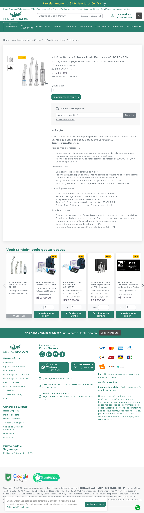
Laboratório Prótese (51, 9)
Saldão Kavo (9, 390)
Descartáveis (43, 26)
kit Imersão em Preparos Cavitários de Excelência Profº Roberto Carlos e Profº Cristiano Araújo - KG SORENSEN (128, 284)
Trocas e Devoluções (13, 423)
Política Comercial (12, 419)
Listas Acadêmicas (80, 9)
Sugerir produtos (110, 333)
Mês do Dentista (11, 382)
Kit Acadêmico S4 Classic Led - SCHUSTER (72, 284)
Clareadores (70, 26)
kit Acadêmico (10, 370)
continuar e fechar (95, 504)
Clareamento (9, 362)
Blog (103, 9)
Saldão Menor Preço (13, 394)
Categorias (10, 27)
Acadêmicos (18, 40)
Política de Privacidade (18, 507)
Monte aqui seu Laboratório (16, 378)
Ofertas (126, 9)
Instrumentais (102, 26)
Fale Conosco (24, 9)
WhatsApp (36, 9)
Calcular (129, 115)
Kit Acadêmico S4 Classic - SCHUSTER (46, 283)
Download (8, 437)
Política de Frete (11, 415)
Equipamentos (134, 26)
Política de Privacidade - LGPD (18, 453)
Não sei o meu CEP (65, 119)
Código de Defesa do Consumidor (13, 428)
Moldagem (86, 26)
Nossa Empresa (10, 9)
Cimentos (118, 26)
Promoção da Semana (14, 386)
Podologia (65, 9)
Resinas (57, 26)
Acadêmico (94, 9)
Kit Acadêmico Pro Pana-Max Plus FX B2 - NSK (18, 284)
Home (6, 40)
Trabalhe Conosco (114, 9)
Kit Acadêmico (34, 40)
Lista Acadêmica (27, 26)
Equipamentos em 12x (14, 366)
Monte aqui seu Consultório (16, 374)
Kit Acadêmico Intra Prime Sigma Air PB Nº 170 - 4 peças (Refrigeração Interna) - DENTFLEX (101, 284)
